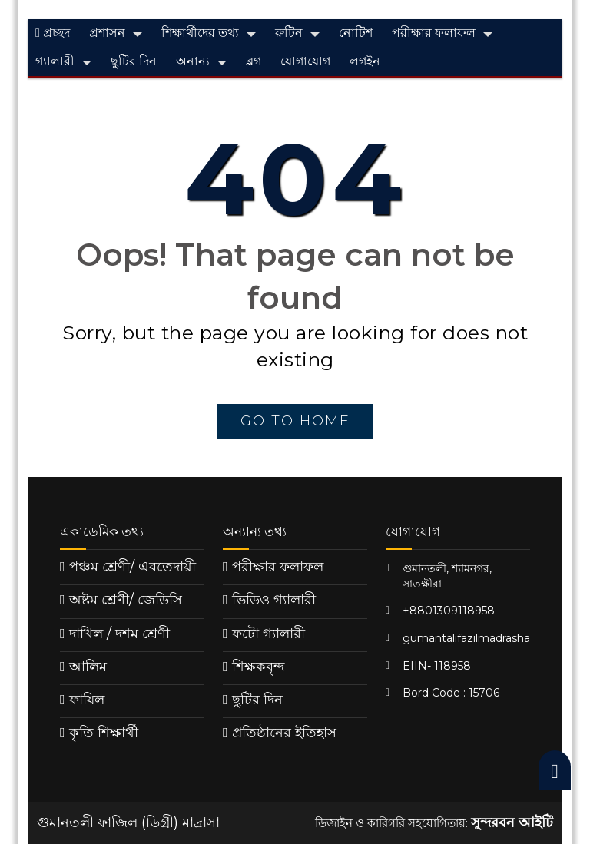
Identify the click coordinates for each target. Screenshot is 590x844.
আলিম (88, 666)
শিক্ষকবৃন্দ (258, 666)
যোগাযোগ (305, 61)
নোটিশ (356, 32)
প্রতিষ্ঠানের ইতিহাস (284, 732)
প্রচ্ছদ (52, 32)
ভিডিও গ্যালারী (274, 599)
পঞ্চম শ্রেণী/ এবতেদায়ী (132, 566)
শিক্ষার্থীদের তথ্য (200, 32)
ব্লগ (253, 61)
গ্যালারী (55, 61)
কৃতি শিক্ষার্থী (103, 732)
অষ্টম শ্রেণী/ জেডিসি (125, 599)
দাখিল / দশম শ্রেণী (119, 633)
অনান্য (193, 61)
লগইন (365, 61)
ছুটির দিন (134, 61)
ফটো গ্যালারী (268, 633)
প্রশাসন (107, 32)
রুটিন (289, 32)
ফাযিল (86, 699)
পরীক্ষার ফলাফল (434, 32)
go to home (295, 420)
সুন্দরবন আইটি (512, 822)
